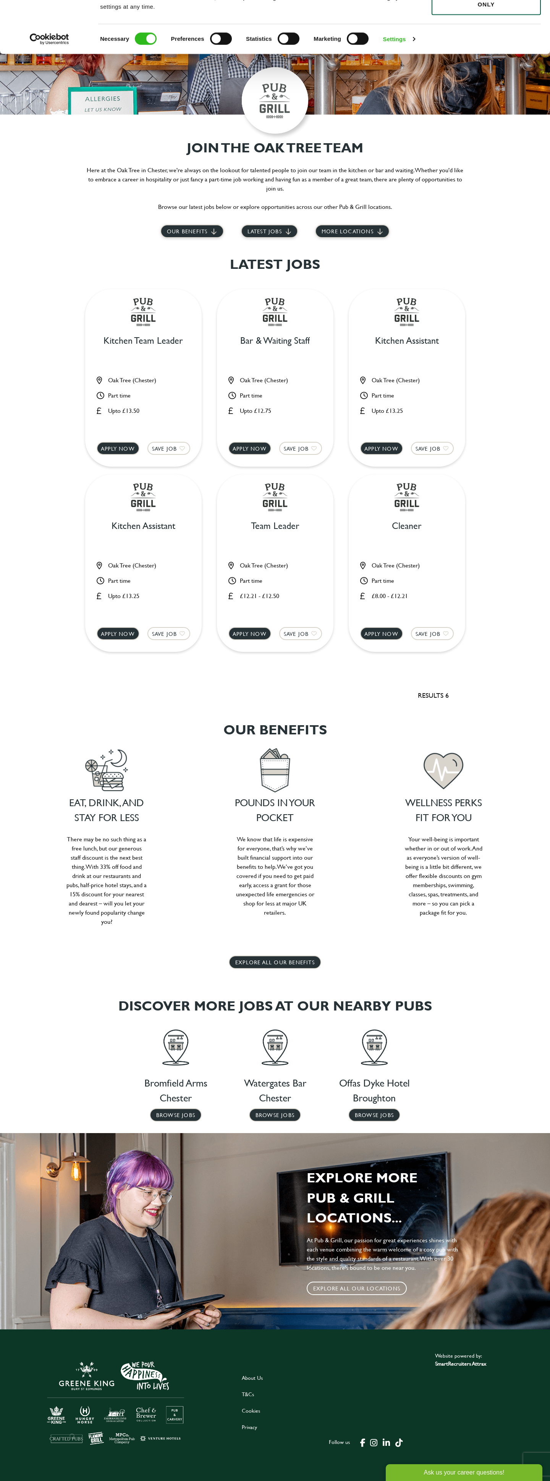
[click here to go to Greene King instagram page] (373, 1442)
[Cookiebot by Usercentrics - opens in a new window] (49, 88)
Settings (394, 87)
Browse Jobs (175, 1115)
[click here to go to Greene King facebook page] (362, 1442)
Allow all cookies (486, 19)
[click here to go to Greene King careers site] (115, 1403)
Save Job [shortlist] (164, 449)
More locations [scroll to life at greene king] (348, 231)
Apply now (118, 449)
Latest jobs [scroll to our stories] (264, 231)
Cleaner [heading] (407, 526)
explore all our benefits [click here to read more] (275, 962)
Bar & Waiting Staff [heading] (275, 341)
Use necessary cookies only (486, 48)
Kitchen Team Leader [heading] (143, 341)
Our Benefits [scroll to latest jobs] (187, 231)
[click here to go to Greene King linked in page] (386, 1442)
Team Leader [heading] (275, 526)
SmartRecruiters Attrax (460, 1364)
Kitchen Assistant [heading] (407, 341)
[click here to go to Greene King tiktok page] (398, 1442)
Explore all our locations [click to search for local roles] (356, 1288)
